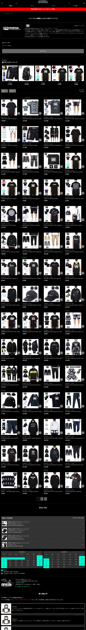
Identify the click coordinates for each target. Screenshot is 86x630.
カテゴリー (54, 5)
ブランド (32, 5)
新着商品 (10, 5)
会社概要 (19, 586)
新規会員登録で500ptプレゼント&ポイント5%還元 (43, 9)
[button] (82, 75)
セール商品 (75, 5)
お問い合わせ (26, 586)
